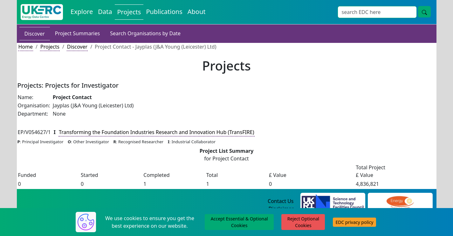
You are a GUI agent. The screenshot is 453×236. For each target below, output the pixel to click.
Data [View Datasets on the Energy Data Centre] (105, 11)
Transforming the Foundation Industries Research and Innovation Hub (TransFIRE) (156, 132)
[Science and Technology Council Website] (333, 201)
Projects (49, 46)
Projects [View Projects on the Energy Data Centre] (129, 12)
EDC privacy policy (354, 222)
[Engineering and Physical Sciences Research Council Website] (400, 201)
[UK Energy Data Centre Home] (42, 12)
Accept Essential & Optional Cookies (239, 222)
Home (25, 46)
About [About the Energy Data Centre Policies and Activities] (197, 11)
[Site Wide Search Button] (424, 11)
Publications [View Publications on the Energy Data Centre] (164, 11)
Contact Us (280, 201)
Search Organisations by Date (145, 33)
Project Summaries (77, 33)
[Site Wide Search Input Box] (377, 12)
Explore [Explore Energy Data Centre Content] (82, 11)
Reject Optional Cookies (303, 222)
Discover (34, 33)
